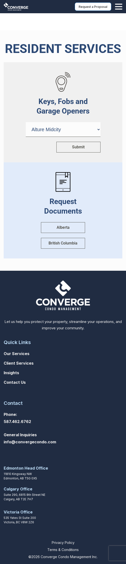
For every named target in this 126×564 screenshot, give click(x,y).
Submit (78, 147)
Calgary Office (18, 489)
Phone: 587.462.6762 (17, 418)
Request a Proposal (93, 7)
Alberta (63, 227)
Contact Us (15, 382)
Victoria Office (18, 512)
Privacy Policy (63, 542)
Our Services (16, 353)
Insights (11, 372)
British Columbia (63, 243)
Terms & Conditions (63, 550)
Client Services (19, 363)
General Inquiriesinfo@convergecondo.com (30, 438)
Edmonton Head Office (26, 468)
